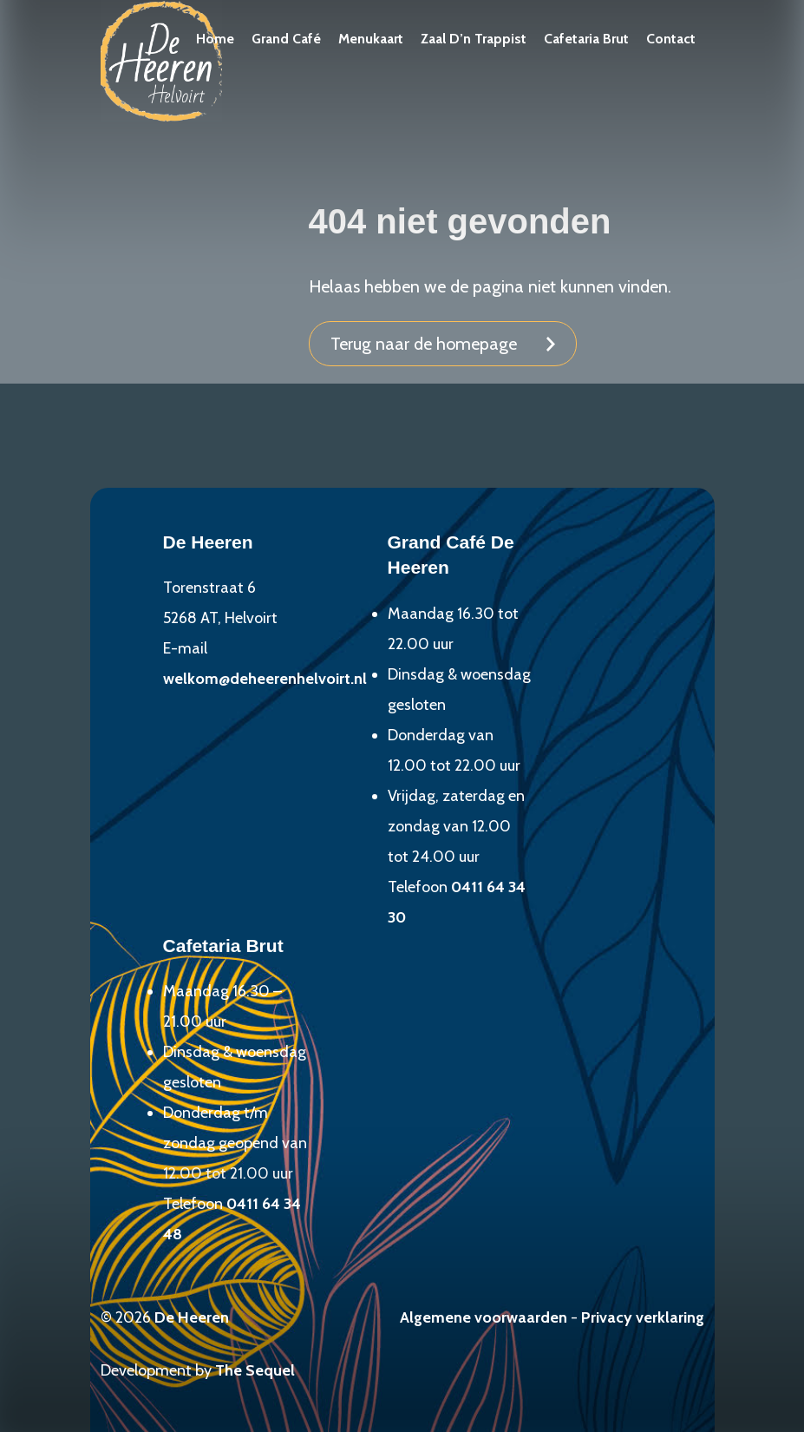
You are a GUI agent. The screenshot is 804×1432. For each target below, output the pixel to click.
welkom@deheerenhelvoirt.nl (265, 678)
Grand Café (286, 38)
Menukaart (370, 38)
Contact (671, 38)
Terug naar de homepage (423, 343)
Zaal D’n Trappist (473, 38)
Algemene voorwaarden (483, 1317)
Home (215, 38)
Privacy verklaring (642, 1317)
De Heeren (191, 1317)
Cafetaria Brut (586, 38)
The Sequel (255, 1370)
